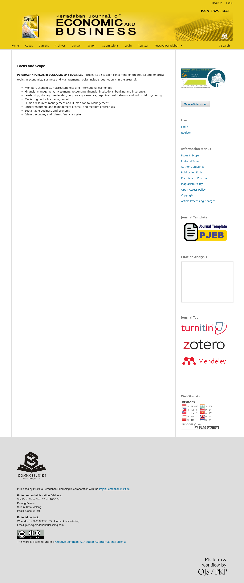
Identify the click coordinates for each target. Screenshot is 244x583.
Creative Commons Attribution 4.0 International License (90, 542)
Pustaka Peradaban (167, 45)
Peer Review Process (194, 178)
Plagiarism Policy (192, 184)
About (29, 45)
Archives (60, 45)
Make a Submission (195, 104)
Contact (76, 45)
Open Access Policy (193, 189)
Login (128, 45)
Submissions (110, 45)
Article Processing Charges (198, 201)
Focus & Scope (190, 155)
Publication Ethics (192, 172)
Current (44, 45)
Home (15, 45)
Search (91, 45)
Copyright (187, 195)
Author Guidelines (192, 166)
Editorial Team (190, 161)
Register (143, 45)
